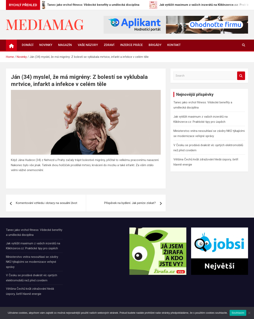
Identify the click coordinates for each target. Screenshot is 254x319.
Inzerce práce (131, 45)
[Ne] (249, 313)
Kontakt (174, 45)
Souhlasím (238, 312)
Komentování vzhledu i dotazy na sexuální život (46, 203)
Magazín (65, 45)
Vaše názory (88, 45)
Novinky (45, 45)
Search (241, 75)
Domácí (27, 45)
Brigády (155, 45)
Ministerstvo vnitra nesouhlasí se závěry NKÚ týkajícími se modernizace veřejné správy (32, 262)
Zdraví (109, 45)
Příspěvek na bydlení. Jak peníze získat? (130, 203)
